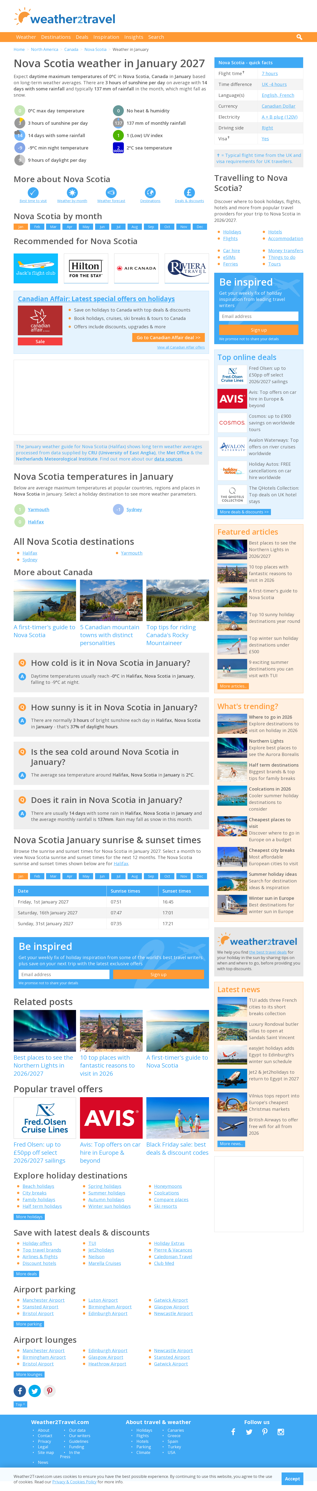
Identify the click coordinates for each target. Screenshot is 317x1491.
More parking (29, 1334)
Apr (69, 226)
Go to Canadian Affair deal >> (168, 347)
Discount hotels (39, 1273)
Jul (118, 226)
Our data (77, 1440)
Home (19, 49)
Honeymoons (168, 1196)
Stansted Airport (40, 1317)
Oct (167, 226)
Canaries (176, 1440)
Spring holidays (104, 1196)
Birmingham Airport (110, 1317)
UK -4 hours (274, 84)
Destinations (56, 37)
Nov (183, 226)
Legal (43, 1456)
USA (171, 1462)
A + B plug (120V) (279, 117)
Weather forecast (111, 200)
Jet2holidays (101, 1260)
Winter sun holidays (109, 1216)
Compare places (171, 1209)
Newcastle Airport (173, 1323)
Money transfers (285, 250)
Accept (292, 1479)
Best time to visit (33, 200)
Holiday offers (37, 1253)
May (85, 226)
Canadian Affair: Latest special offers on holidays (96, 308)
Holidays (232, 232)
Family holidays (39, 1209)
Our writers (79, 1445)
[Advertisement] (213, 16)
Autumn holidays (106, 1209)
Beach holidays (38, 1196)
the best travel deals (268, 952)
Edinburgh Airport (108, 1323)
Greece (174, 1445)
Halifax (36, 532)
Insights (133, 37)
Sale (40, 351)
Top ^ (20, 1414)
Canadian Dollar (278, 106)
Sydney (134, 519)
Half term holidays (42, 1216)
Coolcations (166, 1203)
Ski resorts (165, 1216)
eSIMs (229, 257)
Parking (143, 1456)
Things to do (281, 257)
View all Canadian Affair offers (181, 357)
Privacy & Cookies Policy (74, 1482)
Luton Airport (103, 1310)
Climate (143, 1462)
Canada (71, 49)
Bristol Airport (38, 1323)
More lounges (29, 1384)
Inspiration (106, 37)
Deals (82, 37)
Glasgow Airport (171, 1317)
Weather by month (72, 200)
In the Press (70, 1464)
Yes (265, 139)
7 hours (270, 73)
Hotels (275, 232)
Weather (26, 37)
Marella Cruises (104, 1273)
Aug (135, 226)
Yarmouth (38, 519)
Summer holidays (106, 1203)
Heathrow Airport (107, 1374)
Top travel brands (42, 1260)
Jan (20, 226)
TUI (92, 1253)
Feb (37, 226)
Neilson (96, 1266)
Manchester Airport (44, 1310)
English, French (278, 95)
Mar (53, 226)
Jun (102, 226)
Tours (274, 264)
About (43, 1440)
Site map (46, 1462)
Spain (173, 1451)
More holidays (29, 1226)
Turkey (174, 1456)
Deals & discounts (189, 200)
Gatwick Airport (171, 1310)
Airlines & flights (40, 1266)
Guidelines (78, 1451)
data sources (168, 469)
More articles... (233, 686)
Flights (230, 238)
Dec (200, 226)
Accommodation (285, 238)
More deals (26, 1283)
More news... (231, 1143)
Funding (76, 1456)
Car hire (231, 250)
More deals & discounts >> (244, 512)
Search (156, 37)
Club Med (164, 1273)
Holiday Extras (169, 1253)
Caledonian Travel (173, 1266)
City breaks (35, 1203)
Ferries (230, 264)
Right (267, 128)
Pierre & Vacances (173, 1260)
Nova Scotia (95, 49)
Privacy (44, 1451)
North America (44, 49)
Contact (45, 1445)
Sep (151, 226)
